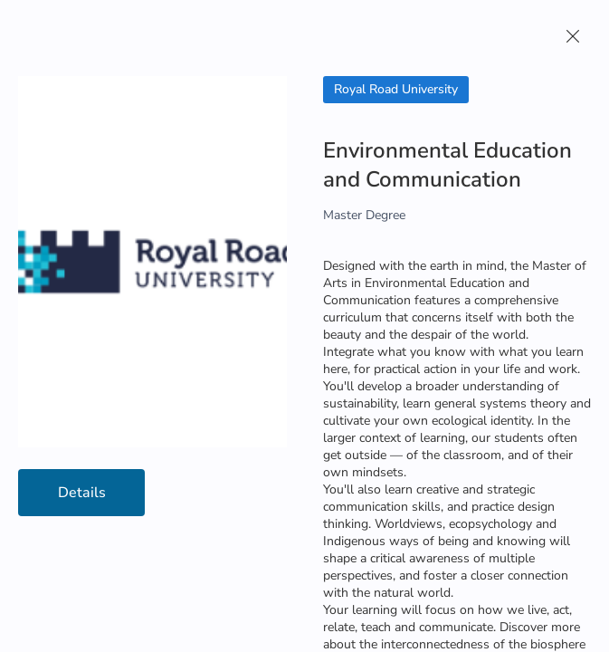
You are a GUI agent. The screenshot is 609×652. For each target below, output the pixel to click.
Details (82, 493)
